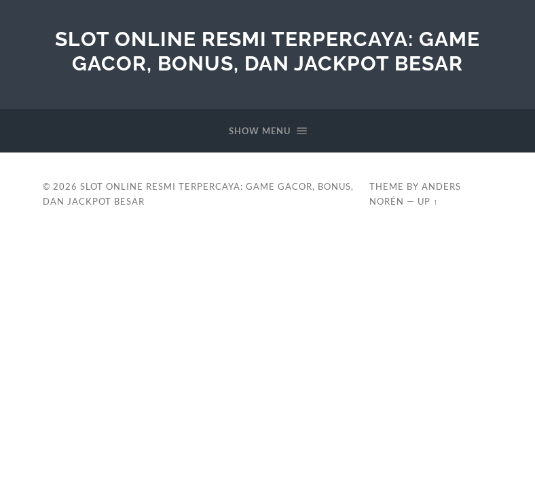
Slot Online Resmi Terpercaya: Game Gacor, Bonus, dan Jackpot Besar (267, 51)
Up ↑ (428, 201)
